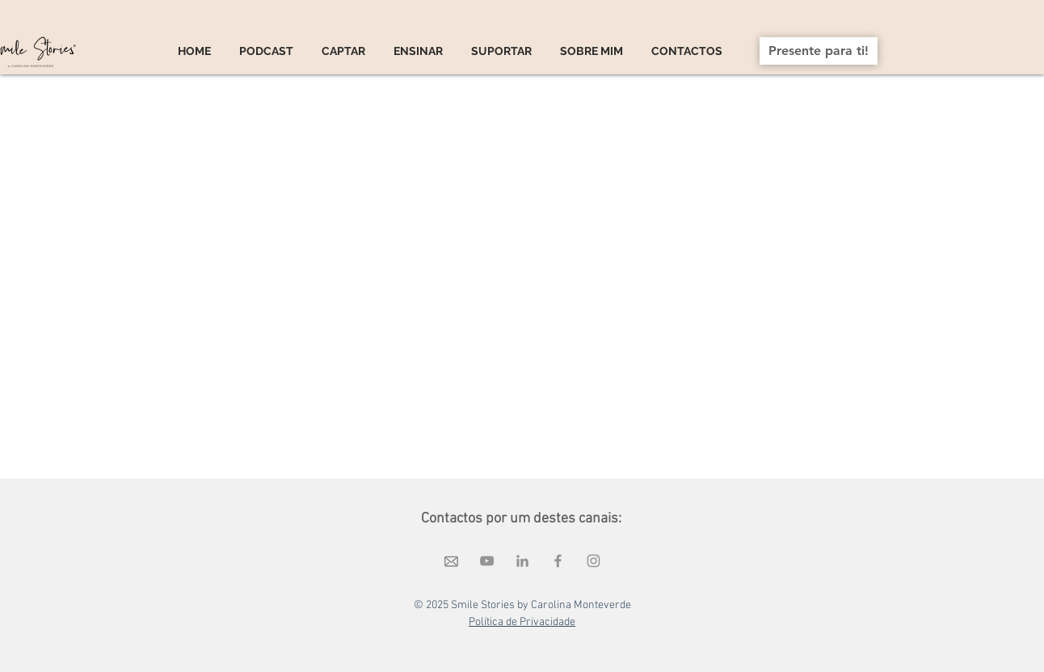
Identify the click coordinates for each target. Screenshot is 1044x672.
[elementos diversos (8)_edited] (451, 560)
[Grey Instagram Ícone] (593, 560)
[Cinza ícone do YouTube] (486, 560)
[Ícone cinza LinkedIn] (522, 560)
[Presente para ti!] (819, 51)
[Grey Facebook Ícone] (557, 560)
